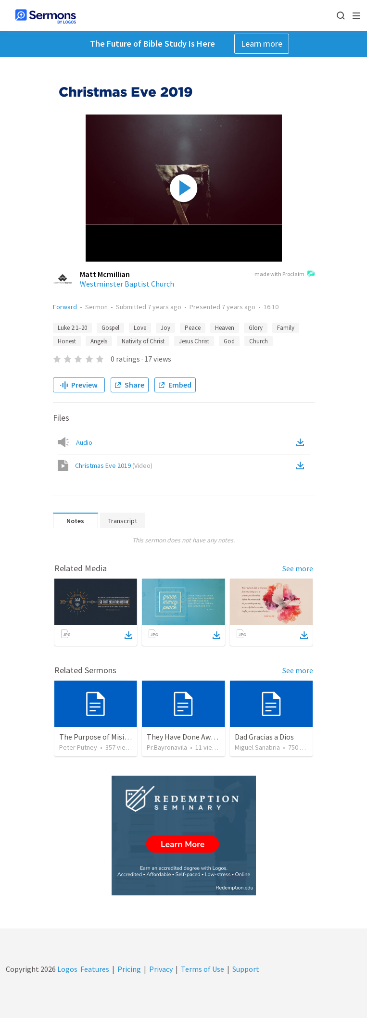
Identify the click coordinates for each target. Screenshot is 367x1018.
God (229, 341)
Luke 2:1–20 (72, 328)
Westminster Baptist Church (127, 284)
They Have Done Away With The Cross (208, 737)
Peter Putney (78, 747)
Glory (256, 328)
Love (140, 328)
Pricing (129, 969)
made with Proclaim (284, 274)
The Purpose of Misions (97, 737)
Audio (84, 442)
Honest (67, 341)
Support (245, 969)
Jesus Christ (194, 341)
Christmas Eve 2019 (113, 465)
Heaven (224, 328)
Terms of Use (202, 969)
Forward (65, 306)
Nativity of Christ (143, 341)
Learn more (261, 43)
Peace (193, 328)
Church (258, 341)
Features (94, 969)
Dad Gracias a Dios (264, 737)
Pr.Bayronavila (167, 747)
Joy (165, 328)
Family (285, 328)
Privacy (161, 969)
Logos (66, 969)
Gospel (110, 328)
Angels (98, 341)
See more (297, 568)
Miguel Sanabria (257, 747)
